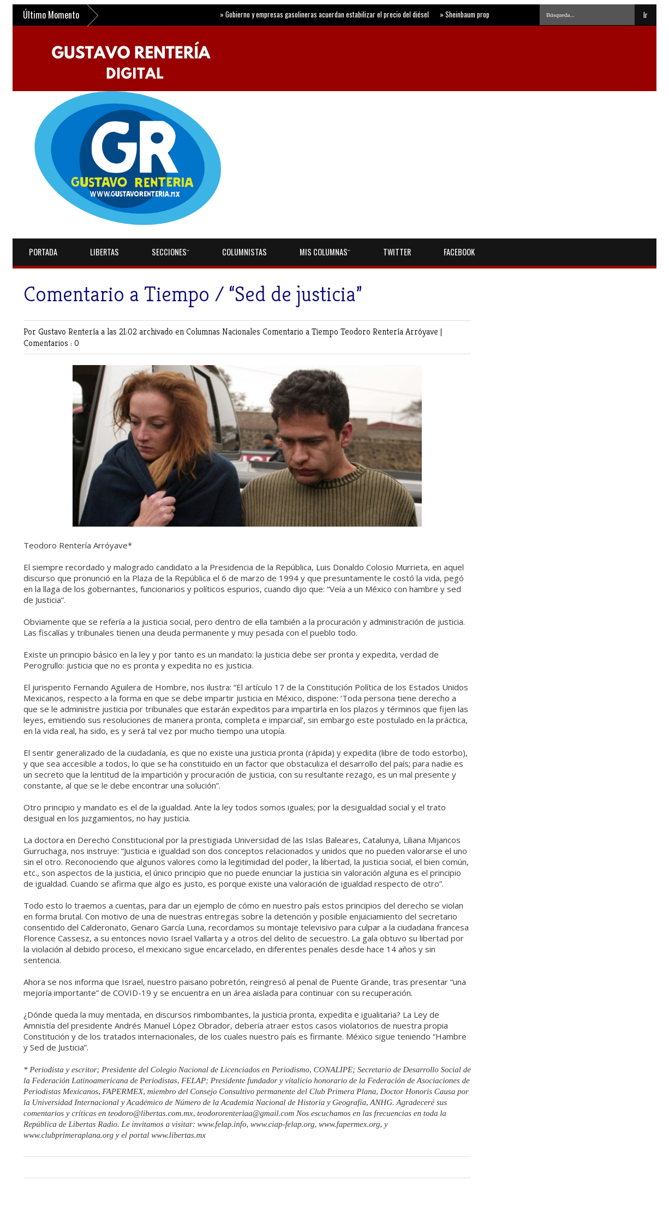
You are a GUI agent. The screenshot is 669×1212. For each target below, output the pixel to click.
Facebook (459, 252)
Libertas (104, 252)
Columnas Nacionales (224, 331)
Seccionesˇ (170, 252)
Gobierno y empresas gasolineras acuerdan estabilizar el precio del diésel (327, 14)
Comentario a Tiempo (301, 331)
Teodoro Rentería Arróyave (390, 331)
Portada (43, 252)
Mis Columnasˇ (325, 252)
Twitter (397, 252)
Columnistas (244, 252)
